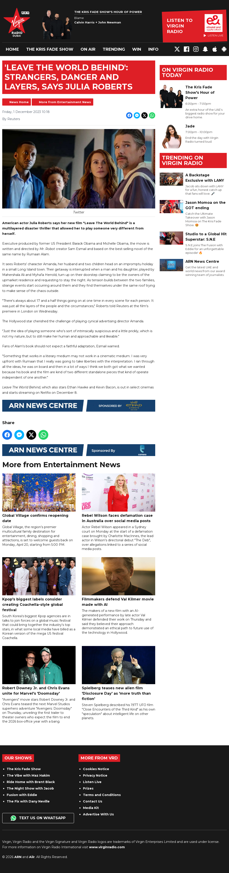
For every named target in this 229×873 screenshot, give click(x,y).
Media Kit (91, 808)
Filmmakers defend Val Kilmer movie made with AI (118, 582)
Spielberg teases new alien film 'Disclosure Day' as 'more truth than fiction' (118, 673)
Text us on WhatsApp (38, 818)
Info (153, 49)
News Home (19, 102)
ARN (17, 857)
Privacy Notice (95, 775)
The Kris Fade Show (49, 49)
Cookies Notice (96, 769)
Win (136, 49)
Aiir (32, 857)
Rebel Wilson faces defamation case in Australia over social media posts (118, 498)
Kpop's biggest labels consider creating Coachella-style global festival (39, 584)
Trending (114, 49)
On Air (88, 49)
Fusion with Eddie (22, 795)
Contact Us (92, 801)
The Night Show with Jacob (30, 788)
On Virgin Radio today (187, 72)
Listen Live (92, 782)
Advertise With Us (98, 814)
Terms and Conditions (102, 795)
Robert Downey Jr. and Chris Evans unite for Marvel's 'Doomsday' (39, 671)
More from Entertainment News (65, 102)
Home (12, 49)
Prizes (88, 788)
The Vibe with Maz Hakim (28, 775)
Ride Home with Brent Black (31, 782)
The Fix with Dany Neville (28, 801)
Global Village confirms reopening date (39, 498)
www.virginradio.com (107, 847)
